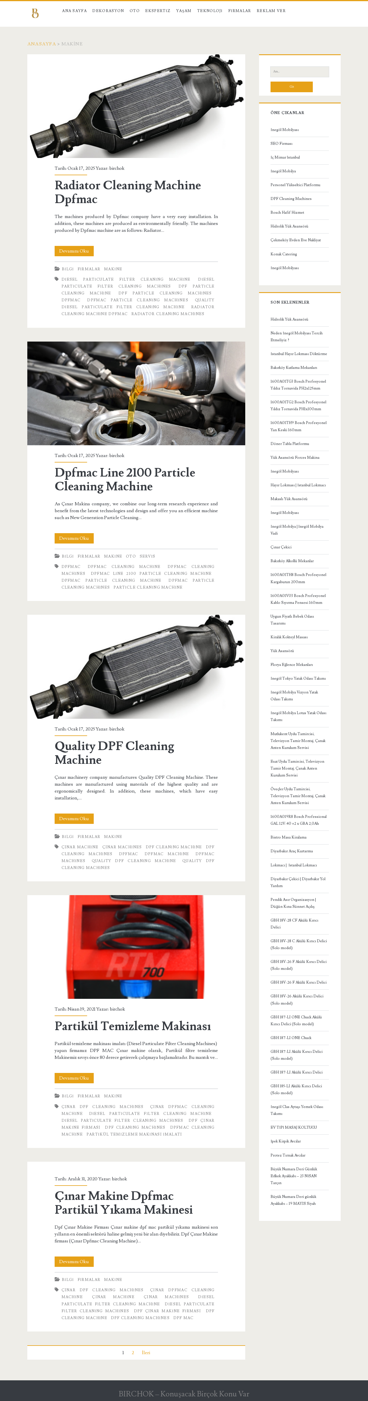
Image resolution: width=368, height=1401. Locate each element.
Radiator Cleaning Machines (168, 314)
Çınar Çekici (281, 547)
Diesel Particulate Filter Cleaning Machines (122, 1120)
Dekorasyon (108, 11)
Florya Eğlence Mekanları (292, 664)
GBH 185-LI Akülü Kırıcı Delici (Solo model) (296, 1089)
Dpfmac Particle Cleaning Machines (137, 300)
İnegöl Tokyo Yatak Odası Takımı (298, 678)
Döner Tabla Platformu (290, 444)
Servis (148, 556)
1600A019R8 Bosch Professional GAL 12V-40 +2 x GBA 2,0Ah (299, 820)
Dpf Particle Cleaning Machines (165, 293)
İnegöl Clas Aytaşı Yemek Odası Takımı (297, 1110)
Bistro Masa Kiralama (288, 837)
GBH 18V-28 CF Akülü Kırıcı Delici (294, 924)
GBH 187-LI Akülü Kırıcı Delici (297, 1072)
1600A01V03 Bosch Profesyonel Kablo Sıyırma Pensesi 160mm (298, 599)
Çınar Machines (122, 847)
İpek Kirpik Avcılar (285, 1141)
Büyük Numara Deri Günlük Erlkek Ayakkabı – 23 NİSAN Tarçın (294, 1176)
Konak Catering (284, 254)
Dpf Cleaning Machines (135, 1127)
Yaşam (184, 11)
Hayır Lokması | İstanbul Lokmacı (298, 485)
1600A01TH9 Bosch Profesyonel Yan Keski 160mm (299, 426)
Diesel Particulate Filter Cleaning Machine (126, 279)
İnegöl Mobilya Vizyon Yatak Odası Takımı (294, 696)
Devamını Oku (76, 251)
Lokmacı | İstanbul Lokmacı (294, 865)
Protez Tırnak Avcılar (288, 1155)
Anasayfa (41, 44)
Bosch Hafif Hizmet (287, 212)
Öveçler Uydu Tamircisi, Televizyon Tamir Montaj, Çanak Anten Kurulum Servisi (298, 796)
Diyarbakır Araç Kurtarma (292, 851)
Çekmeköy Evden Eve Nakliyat (296, 240)
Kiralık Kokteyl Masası (289, 637)
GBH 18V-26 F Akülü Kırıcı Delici (299, 982)
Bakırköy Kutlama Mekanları (294, 367)
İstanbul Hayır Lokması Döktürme (299, 354)
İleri (146, 1353)
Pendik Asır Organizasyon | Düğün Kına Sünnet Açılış (293, 903)
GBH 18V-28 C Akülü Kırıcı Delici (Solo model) (299, 944)
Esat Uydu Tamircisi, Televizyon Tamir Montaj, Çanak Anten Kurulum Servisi (297, 768)
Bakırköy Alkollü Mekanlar (292, 561)
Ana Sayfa (74, 11)
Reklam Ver (271, 11)
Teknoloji (210, 11)
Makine (113, 269)
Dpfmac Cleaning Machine (124, 566)
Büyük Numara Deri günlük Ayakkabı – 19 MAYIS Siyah (293, 1200)
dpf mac (183, 1318)
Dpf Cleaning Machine (174, 847)
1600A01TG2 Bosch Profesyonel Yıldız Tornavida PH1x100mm (298, 405)
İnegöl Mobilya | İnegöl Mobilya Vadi (297, 530)
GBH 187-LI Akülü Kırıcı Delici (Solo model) (297, 1055)
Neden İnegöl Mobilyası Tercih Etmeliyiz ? (296, 336)
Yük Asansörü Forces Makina (295, 457)
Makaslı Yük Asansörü (289, 499)
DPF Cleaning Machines (291, 198)
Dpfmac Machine (167, 854)
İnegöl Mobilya (283, 171)
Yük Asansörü (282, 651)
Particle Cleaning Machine (148, 587)
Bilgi (68, 269)
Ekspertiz (157, 11)
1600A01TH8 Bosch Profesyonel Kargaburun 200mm (298, 578)
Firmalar (239, 11)
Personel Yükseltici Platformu (295, 185)
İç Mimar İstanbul (285, 157)
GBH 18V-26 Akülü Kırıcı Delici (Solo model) (297, 999)
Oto (135, 11)
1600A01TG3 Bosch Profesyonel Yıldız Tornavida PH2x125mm (298, 385)
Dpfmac (71, 300)
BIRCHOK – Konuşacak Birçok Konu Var (184, 1394)
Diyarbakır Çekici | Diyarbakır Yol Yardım (298, 882)
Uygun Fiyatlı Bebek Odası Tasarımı (292, 620)
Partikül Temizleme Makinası (136, 947)
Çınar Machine (80, 847)
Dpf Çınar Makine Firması (167, 1311)
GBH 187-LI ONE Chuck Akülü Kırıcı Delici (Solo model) (296, 1020)
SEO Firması (281, 143)
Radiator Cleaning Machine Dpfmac (136, 106)
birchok (116, 168)
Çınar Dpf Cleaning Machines (103, 1107)
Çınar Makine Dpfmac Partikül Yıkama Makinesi (124, 1203)
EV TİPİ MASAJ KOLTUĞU (294, 1127)
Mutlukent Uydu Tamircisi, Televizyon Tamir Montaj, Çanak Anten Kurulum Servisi (298, 741)
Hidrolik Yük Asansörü (289, 226)
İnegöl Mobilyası (284, 130)
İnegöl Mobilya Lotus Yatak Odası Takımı (298, 716)
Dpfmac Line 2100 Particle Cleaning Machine (136, 393)
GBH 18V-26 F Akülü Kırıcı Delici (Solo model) (299, 965)
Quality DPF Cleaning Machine (136, 666)
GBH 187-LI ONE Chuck (291, 1038)
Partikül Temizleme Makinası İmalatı (134, 1134)
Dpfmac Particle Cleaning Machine (112, 580)
